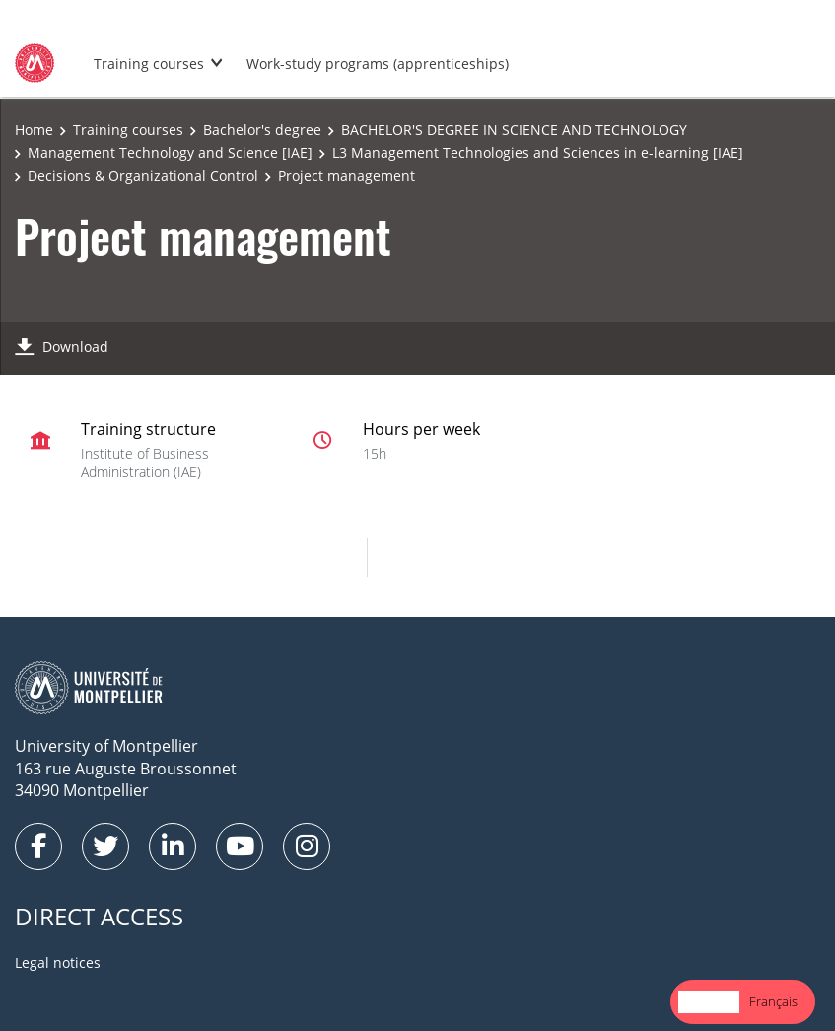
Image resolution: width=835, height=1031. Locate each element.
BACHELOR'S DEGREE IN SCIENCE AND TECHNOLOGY (514, 129)
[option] (773, 1002)
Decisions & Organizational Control (143, 175)
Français (773, 1001)
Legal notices (58, 962)
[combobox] (708, 1002)
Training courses (149, 63)
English (709, 1001)
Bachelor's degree (262, 129)
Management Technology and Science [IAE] (170, 152)
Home (34, 129)
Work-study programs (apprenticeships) (377, 63)
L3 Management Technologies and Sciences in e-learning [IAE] (537, 152)
